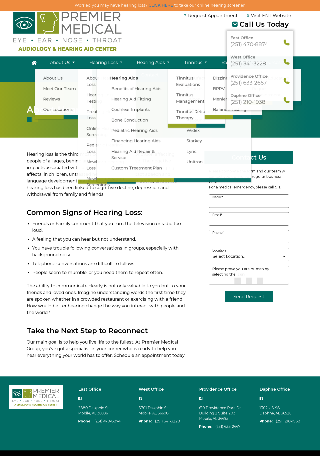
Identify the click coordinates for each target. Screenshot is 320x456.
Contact (264, 63)
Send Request (248, 284)
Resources (231, 63)
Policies (252, 446)
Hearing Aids (134, 63)
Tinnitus (169, 63)
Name (217, 185)
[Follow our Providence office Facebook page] (201, 386)
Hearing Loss (93, 63)
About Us (57, 63)
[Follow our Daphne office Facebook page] (261, 386)
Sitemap (296, 446)
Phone (218, 220)
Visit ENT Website (269, 15)
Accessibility (274, 446)
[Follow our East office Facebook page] (80, 386)
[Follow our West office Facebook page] (140, 386)
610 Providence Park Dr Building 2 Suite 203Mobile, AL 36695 (220, 401)
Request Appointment (211, 15)
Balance (199, 63)
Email (217, 203)
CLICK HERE (161, 5)
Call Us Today (264, 24)
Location (219, 238)
